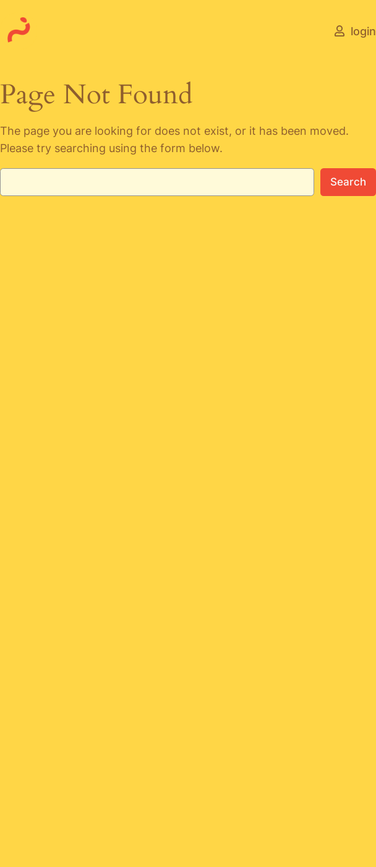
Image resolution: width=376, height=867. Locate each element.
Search (348, 182)
